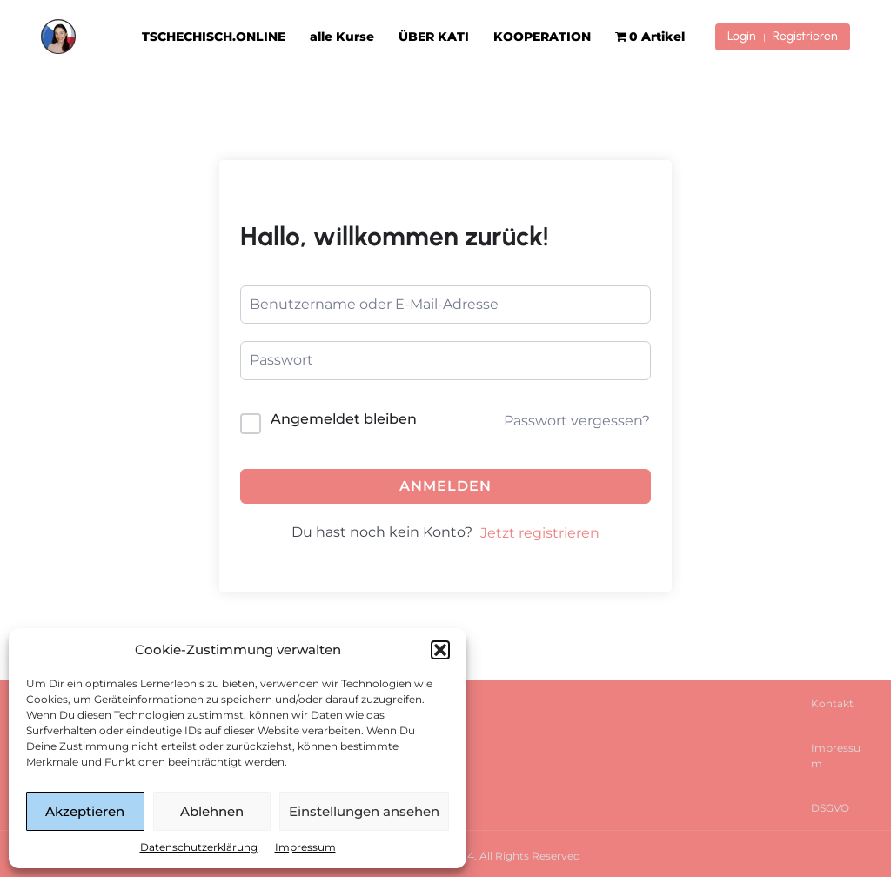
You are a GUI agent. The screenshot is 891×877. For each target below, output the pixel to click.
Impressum (305, 847)
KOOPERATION (542, 36)
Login (741, 36)
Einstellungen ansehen (364, 811)
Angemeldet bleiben (344, 419)
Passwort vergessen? (577, 420)
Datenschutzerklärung (199, 847)
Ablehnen (212, 811)
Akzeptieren (84, 811)
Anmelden (445, 486)
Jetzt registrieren (540, 533)
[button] (440, 650)
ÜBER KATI (434, 36)
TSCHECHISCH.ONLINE (213, 36)
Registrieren (805, 36)
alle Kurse (342, 36)
